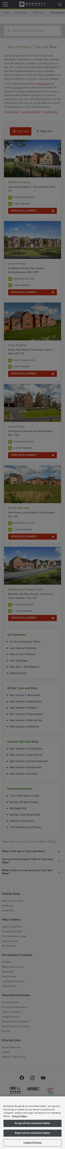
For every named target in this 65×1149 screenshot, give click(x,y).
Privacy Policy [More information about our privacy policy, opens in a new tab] (19, 1116)
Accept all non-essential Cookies (32, 1123)
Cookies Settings (32, 1143)
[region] (32, 1122)
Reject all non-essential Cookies (32, 1133)
